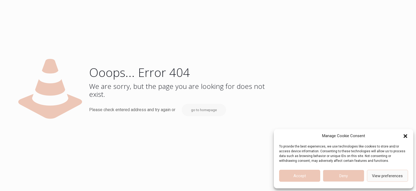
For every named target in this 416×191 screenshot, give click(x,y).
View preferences (387, 175)
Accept (299, 175)
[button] (405, 136)
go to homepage (204, 110)
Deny (343, 175)
